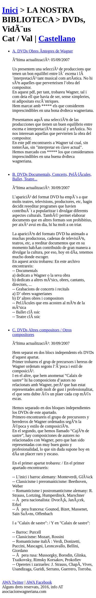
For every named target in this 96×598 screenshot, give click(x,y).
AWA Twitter (13, 582)
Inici (10, 10)
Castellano (56, 38)
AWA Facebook (39, 582)
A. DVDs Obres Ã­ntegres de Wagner (42, 51)
